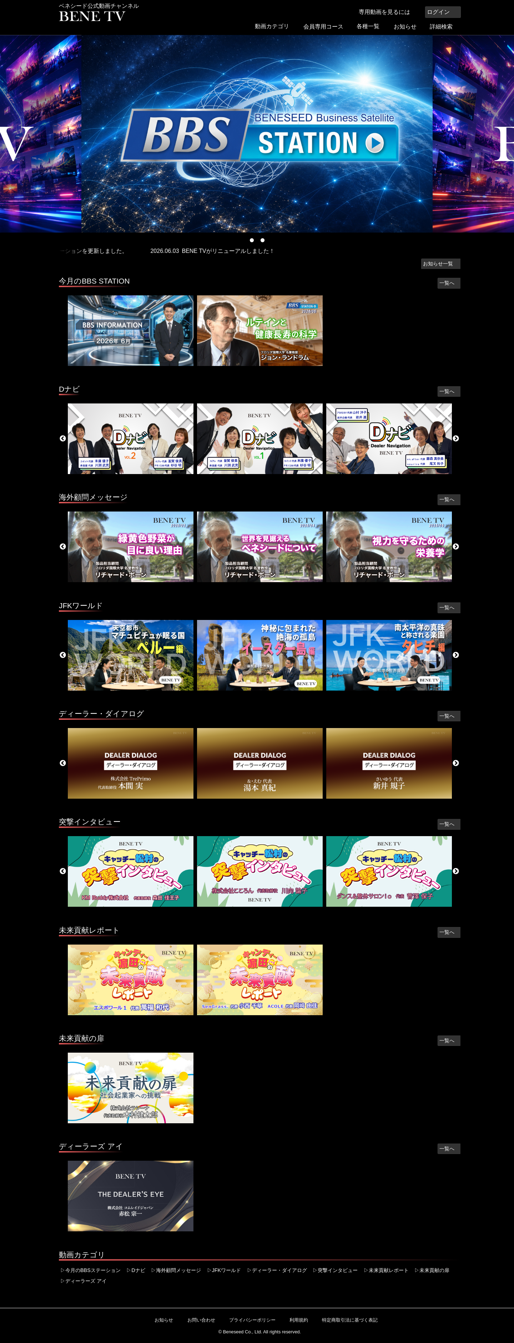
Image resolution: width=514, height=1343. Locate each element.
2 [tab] (262, 240)
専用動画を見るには (388, 12)
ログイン (443, 12)
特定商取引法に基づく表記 (347, 1320)
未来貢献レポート (89, 930)
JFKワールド (81, 605)
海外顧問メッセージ (93, 497)
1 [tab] (251, 240)
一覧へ (449, 283)
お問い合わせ (198, 1320)
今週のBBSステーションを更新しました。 (85, 251)
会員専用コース (325, 27)
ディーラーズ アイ (91, 1146)
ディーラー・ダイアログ (101, 713)
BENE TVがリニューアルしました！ (239, 251)
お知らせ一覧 (441, 263)
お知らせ (408, 27)
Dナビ (69, 389)
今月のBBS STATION (94, 281)
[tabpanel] (257, 134)
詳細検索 (444, 27)
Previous (62, 438)
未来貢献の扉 (81, 1038)
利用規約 (295, 1320)
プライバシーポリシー (249, 1320)
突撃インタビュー (90, 822)
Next (455, 438)
